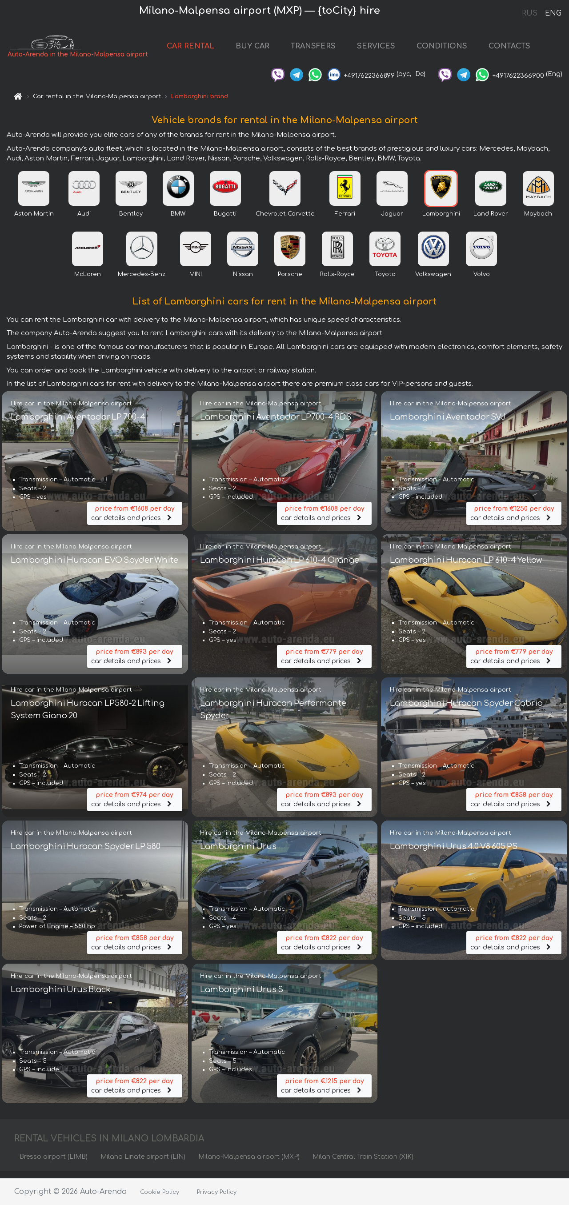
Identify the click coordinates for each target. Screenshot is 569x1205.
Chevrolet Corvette (285, 221)
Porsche (290, 281)
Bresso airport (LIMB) (54, 1164)
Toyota (385, 281)
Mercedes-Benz (141, 281)
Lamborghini (441, 221)
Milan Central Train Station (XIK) (363, 1164)
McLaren (87, 281)
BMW (178, 221)
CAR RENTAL (199, 50)
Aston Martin (34, 221)
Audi (84, 221)
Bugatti (225, 221)
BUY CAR (261, 50)
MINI (195, 281)
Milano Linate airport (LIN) (142, 1164)
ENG (553, 13)
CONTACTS (518, 50)
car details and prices (134, 519)
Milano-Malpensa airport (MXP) (249, 1164)
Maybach (538, 221)
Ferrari (345, 221)
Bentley (131, 221)
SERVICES (385, 50)
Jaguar (392, 221)
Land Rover (490, 221)
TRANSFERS (322, 50)
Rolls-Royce (337, 281)
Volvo (481, 281)
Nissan (243, 281)
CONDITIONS (450, 50)
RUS (529, 13)
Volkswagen (433, 281)
